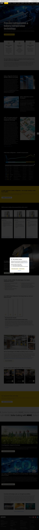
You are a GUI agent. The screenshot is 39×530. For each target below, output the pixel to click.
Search (32, 3)
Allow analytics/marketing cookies (17, 265)
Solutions (6, 3)
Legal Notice (19, 270)
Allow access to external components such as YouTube (20, 266)
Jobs (26, 3)
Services (19, 3)
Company (22, 3)
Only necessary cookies (15, 268)
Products (10, 3)
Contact (29, 3)
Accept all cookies (21, 268)
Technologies (14, 3)
